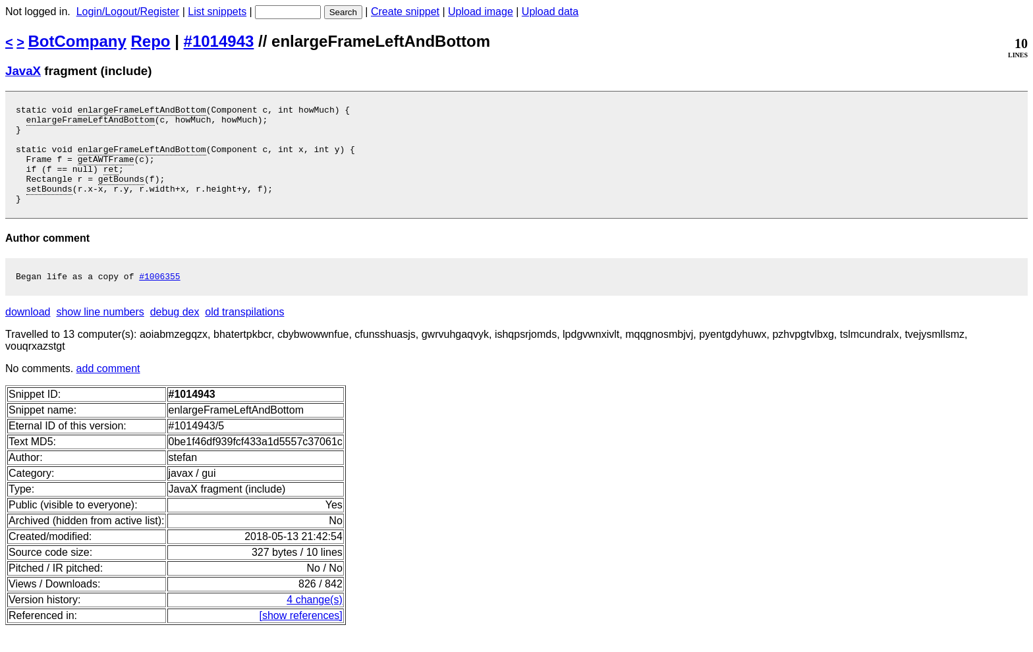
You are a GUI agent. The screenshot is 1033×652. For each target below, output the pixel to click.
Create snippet (405, 11)
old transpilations (244, 333)
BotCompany (77, 41)
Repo (151, 41)
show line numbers (100, 333)
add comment (108, 390)
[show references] (301, 637)
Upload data (550, 11)
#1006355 (159, 298)
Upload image (480, 11)
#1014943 (219, 41)
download (28, 333)
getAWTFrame (106, 171)
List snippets (217, 11)
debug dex (175, 333)
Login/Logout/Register (128, 11)
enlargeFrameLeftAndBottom (142, 111)
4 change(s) (315, 621)
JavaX (23, 71)
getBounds (121, 194)
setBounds (49, 206)
